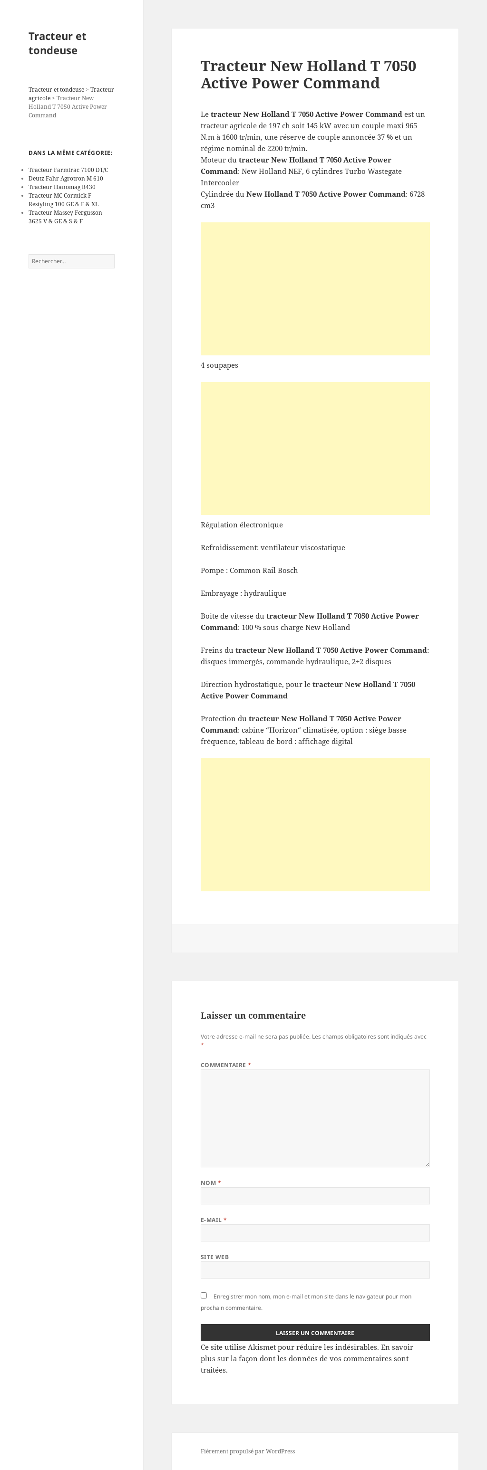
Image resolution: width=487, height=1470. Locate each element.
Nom (211, 1183)
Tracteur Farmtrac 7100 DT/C (68, 170)
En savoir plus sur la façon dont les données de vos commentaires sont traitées (307, 1358)
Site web (215, 1257)
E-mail (214, 1220)
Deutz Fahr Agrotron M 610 (66, 178)
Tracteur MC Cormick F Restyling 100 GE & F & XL (63, 199)
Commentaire (226, 1065)
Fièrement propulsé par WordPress (248, 1451)
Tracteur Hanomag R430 (62, 187)
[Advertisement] (315, 288)
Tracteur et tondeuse (58, 43)
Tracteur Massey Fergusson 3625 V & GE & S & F (65, 217)
